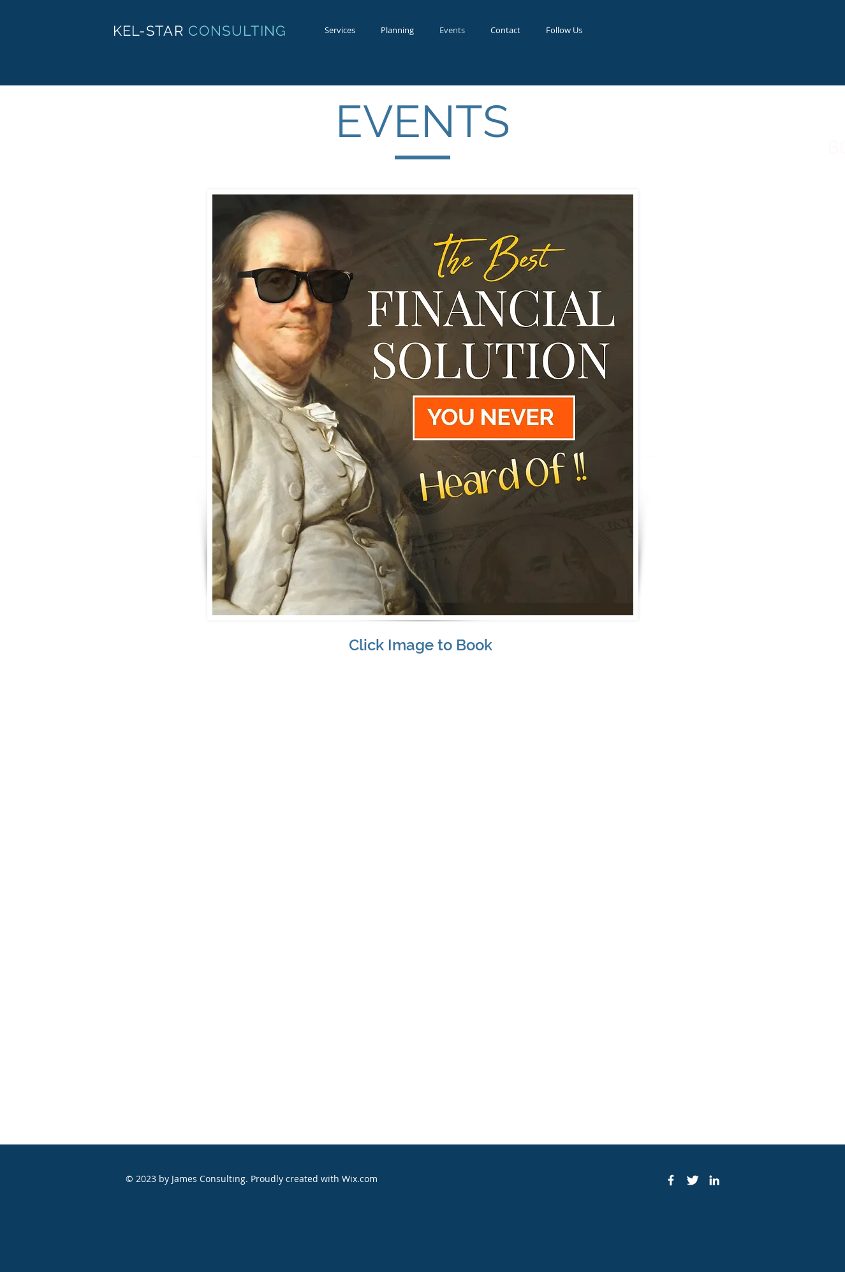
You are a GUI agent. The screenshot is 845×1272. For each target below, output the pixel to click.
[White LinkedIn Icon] (714, 1180)
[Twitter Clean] (693, 1180)
